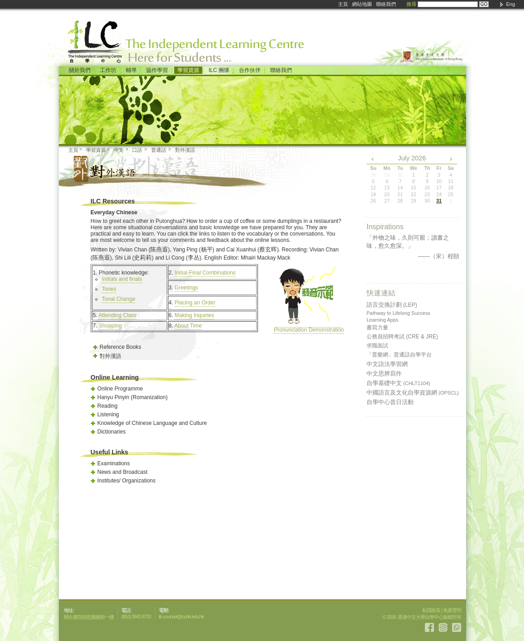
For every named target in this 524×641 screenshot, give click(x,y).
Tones (109, 289)
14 (400, 187)
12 (373, 187)
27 (387, 200)
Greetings (186, 287)
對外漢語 (185, 150)
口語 (137, 150)
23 (427, 194)
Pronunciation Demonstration (309, 326)
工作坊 (108, 70)
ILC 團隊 (219, 70)
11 (450, 181)
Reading (107, 406)
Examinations (113, 463)
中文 (119, 150)
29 (413, 200)
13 (387, 187)
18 (450, 187)
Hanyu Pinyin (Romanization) (132, 397)
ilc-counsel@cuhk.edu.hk (181, 616)
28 (400, 200)
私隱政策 (431, 610)
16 (427, 187)
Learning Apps (382, 320)
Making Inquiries (194, 315)
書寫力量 (377, 327)
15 (413, 187)
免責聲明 (452, 610)
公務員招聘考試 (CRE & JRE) (402, 336)
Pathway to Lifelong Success (398, 313)
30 (427, 200)
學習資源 (188, 70)
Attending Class (118, 315)
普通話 (158, 150)
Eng (510, 4)
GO (484, 4)
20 (387, 194)
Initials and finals (122, 279)
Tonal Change (118, 299)
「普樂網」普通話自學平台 (399, 355)
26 (373, 200)
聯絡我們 (386, 4)
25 (450, 194)
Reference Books (120, 347)
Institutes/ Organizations (126, 480)
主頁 (343, 4)
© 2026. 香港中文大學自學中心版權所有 (421, 617)
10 (439, 181)
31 (439, 200)
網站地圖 (362, 4)
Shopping (110, 326)
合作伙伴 (250, 70)
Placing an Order (195, 302)
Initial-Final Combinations (205, 273)
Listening (108, 414)
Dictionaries (111, 432)
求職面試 (377, 345)
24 (439, 194)
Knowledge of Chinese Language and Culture (152, 423)
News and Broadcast (122, 472)
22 (413, 194)
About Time (188, 326)
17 (439, 187)
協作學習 (157, 70)
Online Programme (120, 389)
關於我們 (80, 70)
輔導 (131, 70)
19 (373, 194)
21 (400, 194)
